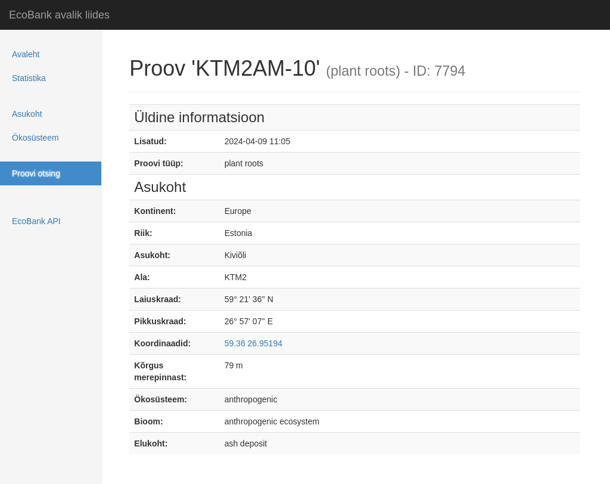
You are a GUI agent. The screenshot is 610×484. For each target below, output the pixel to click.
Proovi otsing (36, 173)
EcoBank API (36, 221)
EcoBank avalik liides (59, 15)
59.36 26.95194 (253, 343)
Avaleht (25, 54)
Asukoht (27, 114)
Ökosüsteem (35, 137)
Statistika (29, 78)
